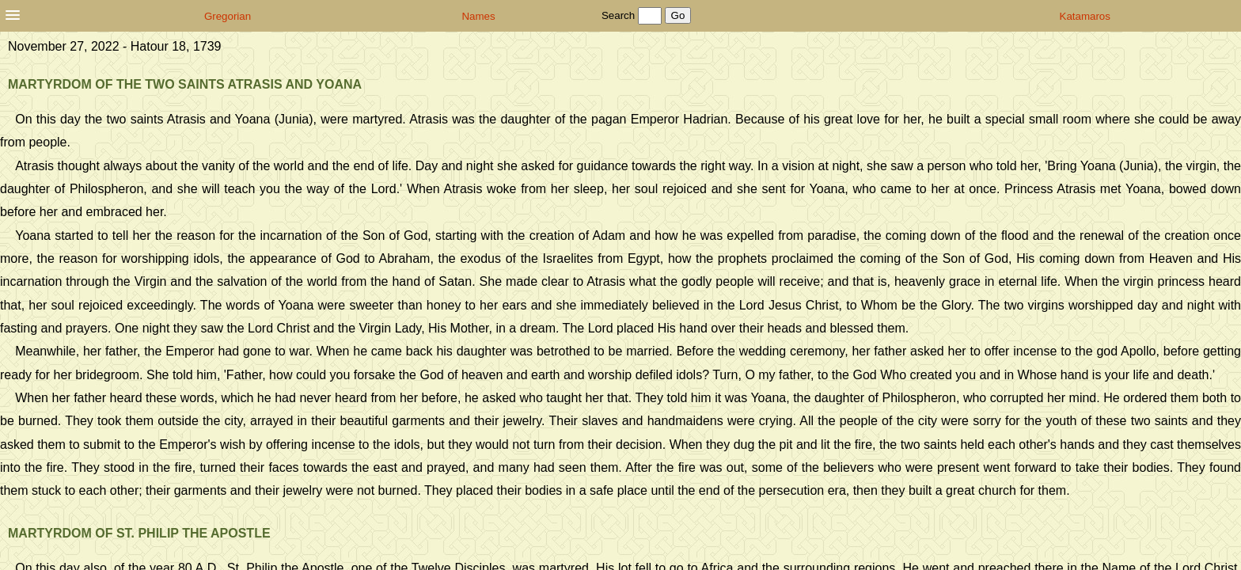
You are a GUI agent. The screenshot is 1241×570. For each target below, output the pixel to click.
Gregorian (227, 16)
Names (478, 16)
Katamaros (1085, 16)
